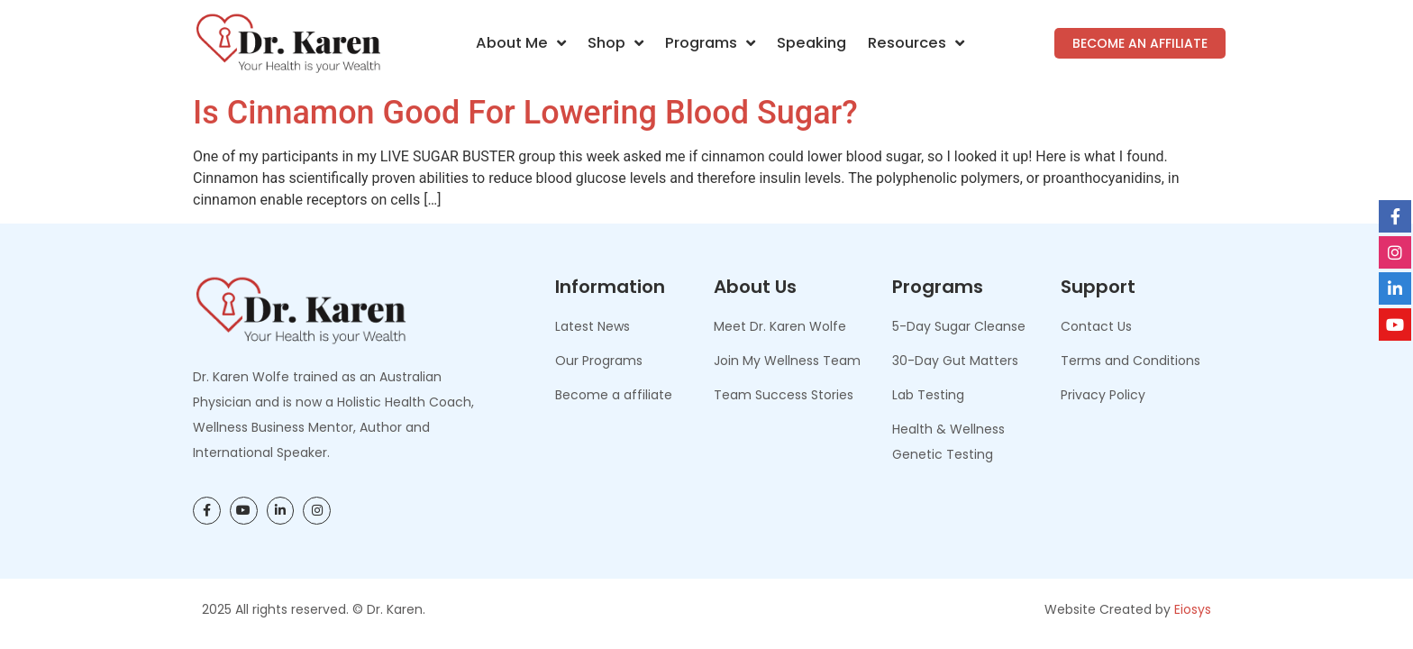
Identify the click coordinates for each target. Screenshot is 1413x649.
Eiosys (1192, 609)
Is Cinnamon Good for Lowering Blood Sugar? (525, 113)
